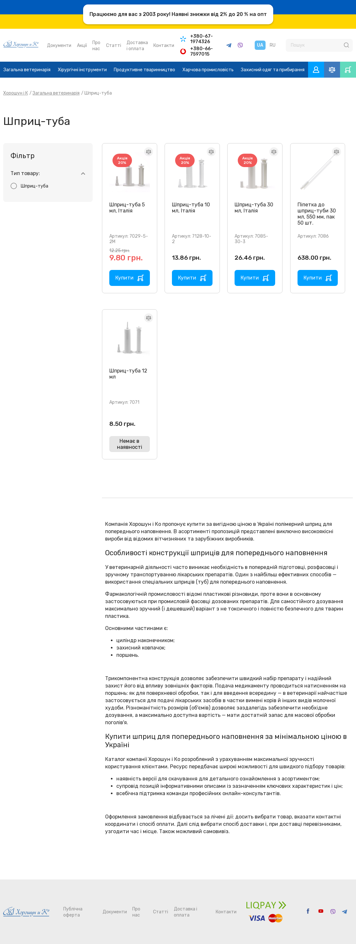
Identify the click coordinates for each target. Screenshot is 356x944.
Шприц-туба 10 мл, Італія (191, 208)
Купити (124, 278)
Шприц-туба (34, 186)
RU (272, 45)
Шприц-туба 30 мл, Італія (254, 208)
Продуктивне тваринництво (144, 70)
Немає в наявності (129, 444)
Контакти (163, 45)
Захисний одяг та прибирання (273, 70)
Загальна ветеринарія (27, 70)
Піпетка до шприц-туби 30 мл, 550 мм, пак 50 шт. (317, 214)
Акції (82, 45)
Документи (59, 45)
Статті (113, 45)
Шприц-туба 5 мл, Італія (127, 208)
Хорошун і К (15, 93)
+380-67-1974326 (201, 39)
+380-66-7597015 (201, 51)
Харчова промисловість (208, 70)
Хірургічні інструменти (82, 70)
